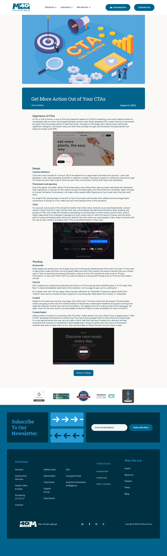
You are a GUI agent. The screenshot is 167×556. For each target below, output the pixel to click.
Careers (128, 491)
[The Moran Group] (38, 527)
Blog (127, 504)
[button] (51, 7)
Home (127, 479)
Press (127, 498)
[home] (21, 7)
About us (129, 485)
